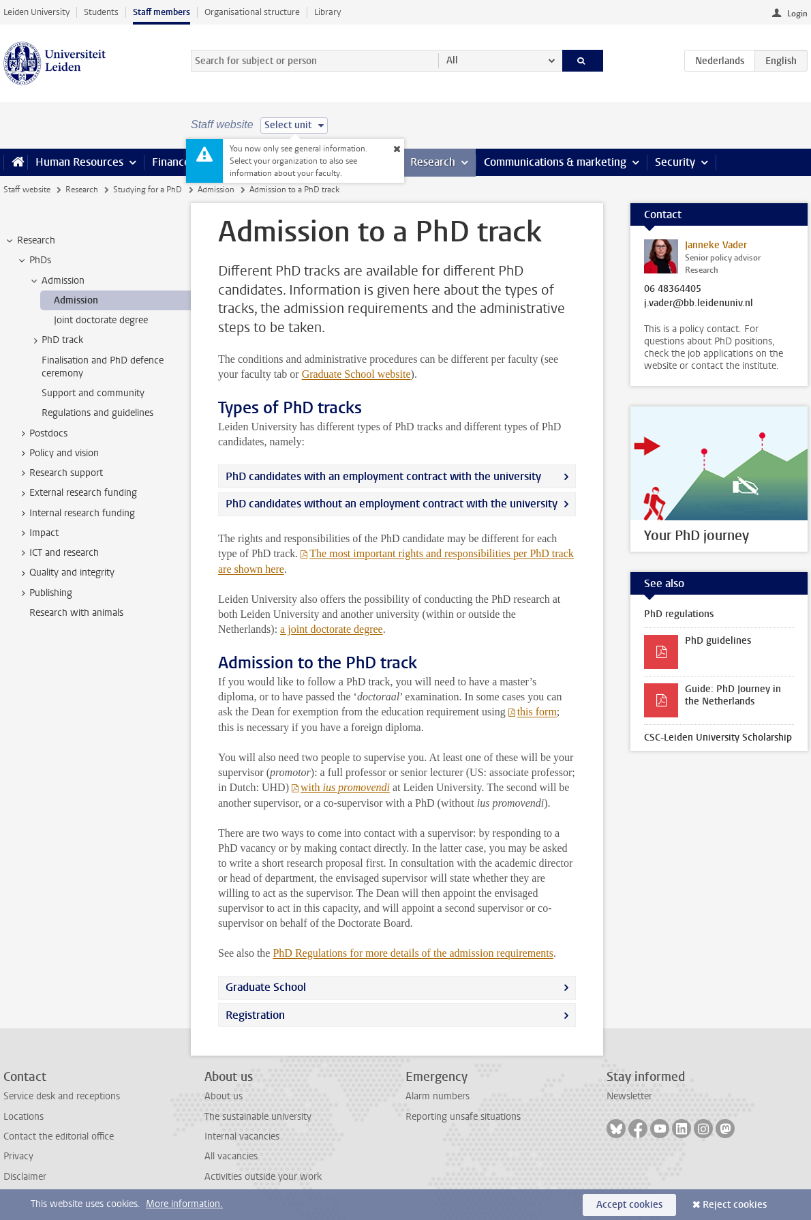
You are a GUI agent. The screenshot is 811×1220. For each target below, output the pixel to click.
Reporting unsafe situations (463, 1116)
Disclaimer (24, 1176)
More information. (184, 1203)
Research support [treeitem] (59, 473)
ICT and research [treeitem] (57, 553)
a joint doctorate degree (331, 629)
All (452, 60)
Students (101, 12)
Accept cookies (629, 1204)
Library (327, 12)
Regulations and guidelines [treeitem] (97, 412)
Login (797, 13)
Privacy (18, 1156)
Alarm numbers (438, 1096)
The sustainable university (257, 1116)
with (345, 787)
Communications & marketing (555, 162)
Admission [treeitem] (57, 281)
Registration (255, 1015)
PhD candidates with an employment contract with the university (383, 476)
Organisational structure (252, 12)
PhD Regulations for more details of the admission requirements (413, 953)
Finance (171, 162)
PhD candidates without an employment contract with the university (391, 503)
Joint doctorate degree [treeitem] (101, 320)
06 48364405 (672, 289)
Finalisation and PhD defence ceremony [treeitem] (103, 367)
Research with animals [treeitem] (76, 612)
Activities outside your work (263, 1176)
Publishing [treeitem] (44, 593)
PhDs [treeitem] (33, 260)
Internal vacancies (241, 1136)
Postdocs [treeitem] (41, 434)
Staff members (161, 12)
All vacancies (231, 1156)
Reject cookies (735, 1204)
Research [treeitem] (29, 241)
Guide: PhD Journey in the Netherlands (733, 695)
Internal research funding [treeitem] (75, 513)
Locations (23, 1116)
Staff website (26, 189)
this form (537, 711)
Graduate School (356, 374)
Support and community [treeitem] (93, 393)
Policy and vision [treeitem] (57, 453)
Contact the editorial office (58, 1136)
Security (675, 162)
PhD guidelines (718, 640)
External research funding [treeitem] (76, 493)
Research (432, 162)
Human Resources (79, 162)
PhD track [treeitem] (56, 340)
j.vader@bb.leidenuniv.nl (698, 303)
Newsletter (629, 1096)
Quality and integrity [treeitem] (65, 573)
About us (223, 1096)
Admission (216, 189)
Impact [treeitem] (37, 533)
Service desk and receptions (61, 1096)
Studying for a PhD (147, 189)
